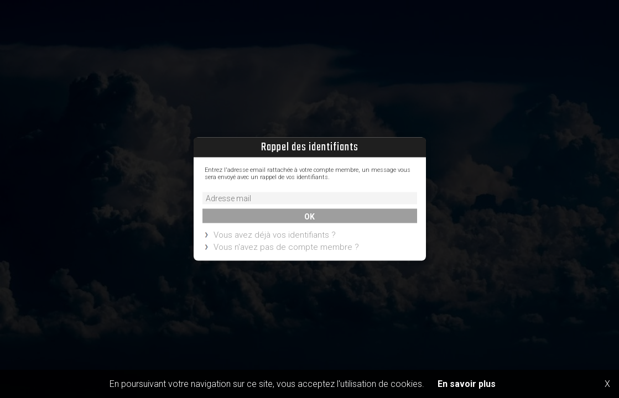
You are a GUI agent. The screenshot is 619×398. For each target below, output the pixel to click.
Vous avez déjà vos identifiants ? (275, 235)
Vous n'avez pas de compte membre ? (286, 248)
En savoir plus (467, 384)
